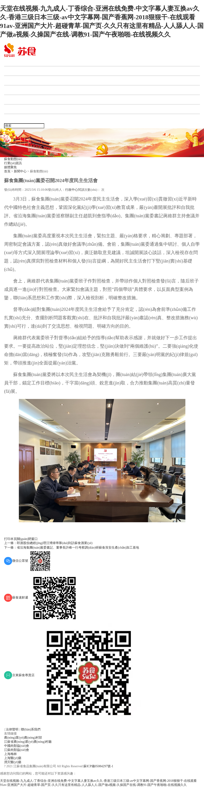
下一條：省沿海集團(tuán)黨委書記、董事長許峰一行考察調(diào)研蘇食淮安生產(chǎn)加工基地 (71, 547)
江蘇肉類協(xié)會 (16, 750)
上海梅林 (10, 754)
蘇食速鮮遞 (42, 597)
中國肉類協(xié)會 (16, 745)
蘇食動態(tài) (13, 159)
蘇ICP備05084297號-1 (98, 766)
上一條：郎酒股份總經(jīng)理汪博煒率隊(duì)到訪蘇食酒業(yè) (48, 543)
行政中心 (71, 189)
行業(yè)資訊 (13, 163)
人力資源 (13, 99)
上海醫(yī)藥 (12, 758)
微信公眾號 (28, 560)
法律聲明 (12, 729)
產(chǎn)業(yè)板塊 (21, 90)
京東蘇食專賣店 (72, 675)
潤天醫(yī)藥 (12, 762)
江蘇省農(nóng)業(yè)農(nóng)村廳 (28, 741)
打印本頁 (10, 539)
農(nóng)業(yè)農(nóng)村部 (23, 737)
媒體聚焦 (10, 167)
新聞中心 (13, 80)
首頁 (10, 61)
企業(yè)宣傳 (16, 109)
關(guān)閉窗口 (27, 539)
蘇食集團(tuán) (18, 71)
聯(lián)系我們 (17, 119)
